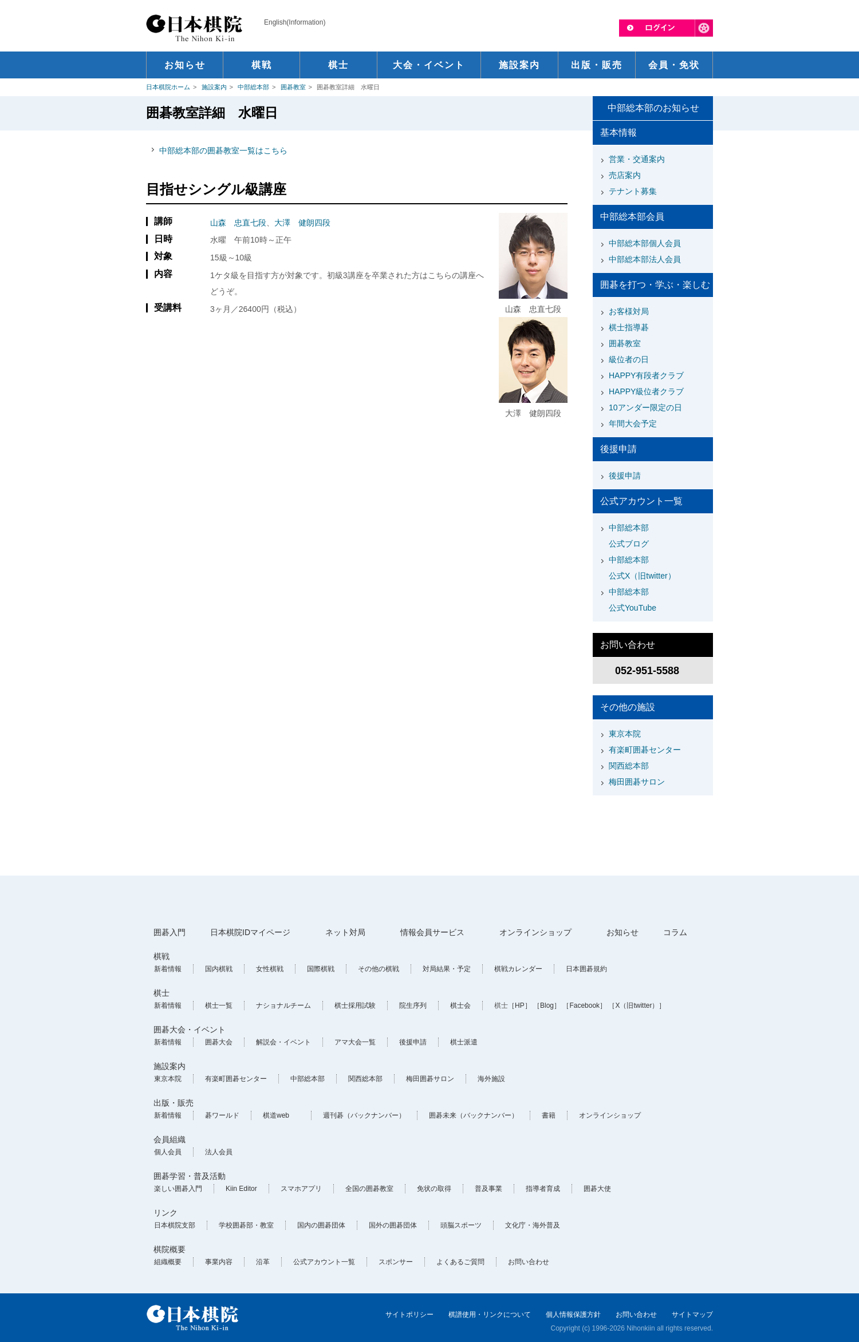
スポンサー (396, 1262)
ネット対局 (345, 932)
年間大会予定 (633, 423)
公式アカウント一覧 (324, 1262)
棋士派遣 (464, 1042)
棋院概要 (169, 1249)
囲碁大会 (219, 1042)
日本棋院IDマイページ (250, 932)
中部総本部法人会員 (645, 259)
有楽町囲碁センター (645, 749)
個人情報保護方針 (573, 1315)
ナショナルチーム (283, 1005)
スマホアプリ (301, 1189)
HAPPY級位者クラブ (646, 391)
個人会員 (168, 1152)
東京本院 (625, 733)
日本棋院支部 (174, 1225)
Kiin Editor (241, 1189)
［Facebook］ (584, 1005)
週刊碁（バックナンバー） (364, 1115)
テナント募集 (633, 191)
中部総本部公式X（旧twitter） (642, 567)
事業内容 (219, 1262)
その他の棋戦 (378, 969)
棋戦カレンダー (518, 969)
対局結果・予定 (447, 969)
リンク (165, 1212)
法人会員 (219, 1152)
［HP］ (519, 1005)
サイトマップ (692, 1315)
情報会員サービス (432, 932)
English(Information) (294, 22)
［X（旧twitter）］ (636, 1005)
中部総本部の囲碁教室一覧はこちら (223, 150)
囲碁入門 (169, 932)
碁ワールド (222, 1115)
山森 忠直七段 (238, 222)
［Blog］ (547, 1005)
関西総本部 (629, 765)
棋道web (276, 1115)
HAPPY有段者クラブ (646, 375)
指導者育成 (543, 1189)
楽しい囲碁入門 (178, 1189)
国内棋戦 (219, 969)
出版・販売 (173, 1102)
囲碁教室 (293, 87)
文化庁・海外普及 (532, 1225)
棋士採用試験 (355, 1005)
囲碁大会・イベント (189, 1029)
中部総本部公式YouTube (632, 599)
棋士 (161, 992)
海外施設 (491, 1079)
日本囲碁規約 (586, 969)
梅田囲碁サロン (637, 781)
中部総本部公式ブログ (629, 535)
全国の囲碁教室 (369, 1189)
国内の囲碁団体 (321, 1225)
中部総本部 (253, 87)
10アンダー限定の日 (645, 407)
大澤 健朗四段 (302, 222)
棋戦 (161, 956)
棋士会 (460, 1005)
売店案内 (625, 175)
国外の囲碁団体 (393, 1225)
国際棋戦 (320, 969)
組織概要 (168, 1262)
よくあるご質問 (460, 1262)
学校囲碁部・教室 (246, 1225)
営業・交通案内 (637, 159)
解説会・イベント (283, 1042)
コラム (675, 932)
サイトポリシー (409, 1315)
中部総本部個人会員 (645, 243)
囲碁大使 (597, 1189)
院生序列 (413, 1005)
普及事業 (488, 1189)
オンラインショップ (535, 932)
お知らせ (622, 932)
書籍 (548, 1115)
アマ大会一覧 (355, 1042)
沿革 (263, 1262)
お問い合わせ (528, 1262)
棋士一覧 (219, 1005)
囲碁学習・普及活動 (189, 1176)
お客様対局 (629, 311)
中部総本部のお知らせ (653, 108)
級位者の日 (629, 359)
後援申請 (625, 475)
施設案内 (214, 87)
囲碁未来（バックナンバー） (473, 1115)
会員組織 (169, 1139)
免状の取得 (434, 1189)
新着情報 (168, 969)
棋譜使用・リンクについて (489, 1315)
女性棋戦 (269, 969)
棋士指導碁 (629, 327)
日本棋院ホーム (168, 87)
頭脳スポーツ (461, 1225)
